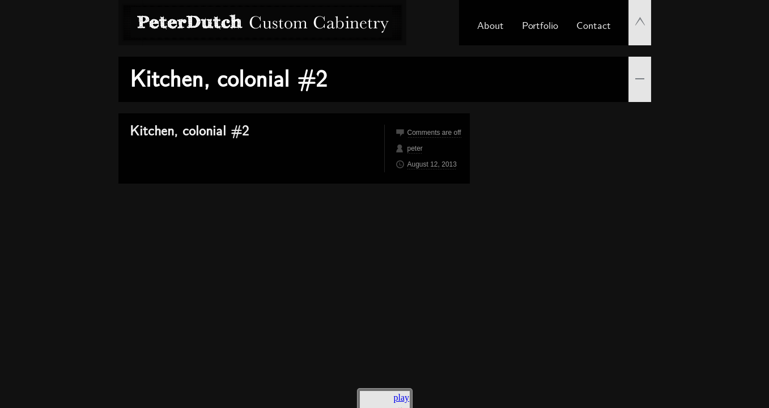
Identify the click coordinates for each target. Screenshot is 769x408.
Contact (593, 24)
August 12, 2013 (432, 164)
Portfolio (540, 24)
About (490, 24)
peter (415, 148)
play (402, 397)
